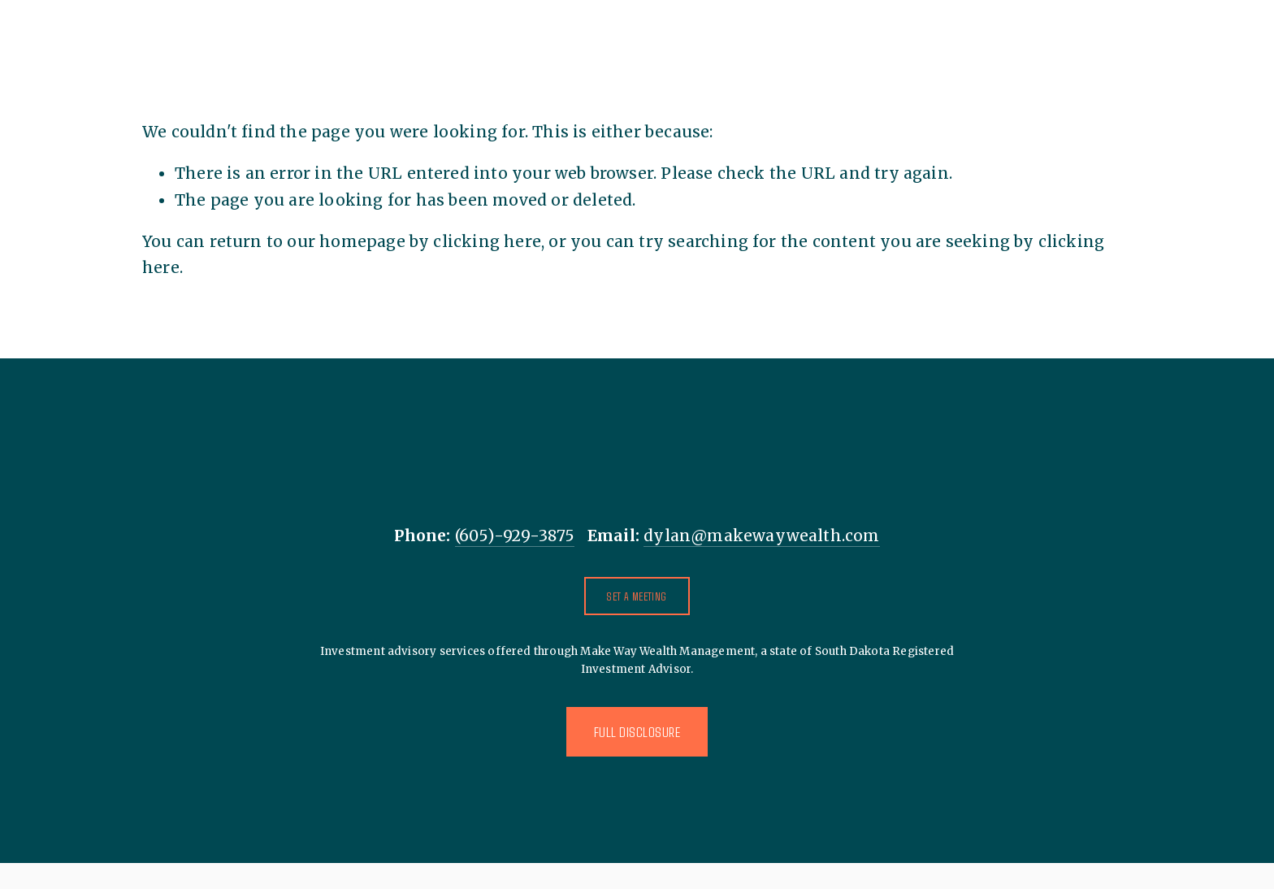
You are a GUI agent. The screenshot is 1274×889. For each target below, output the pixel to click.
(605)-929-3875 (515, 535)
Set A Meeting (636, 596)
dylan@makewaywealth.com (761, 535)
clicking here (486, 241)
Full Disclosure (637, 731)
